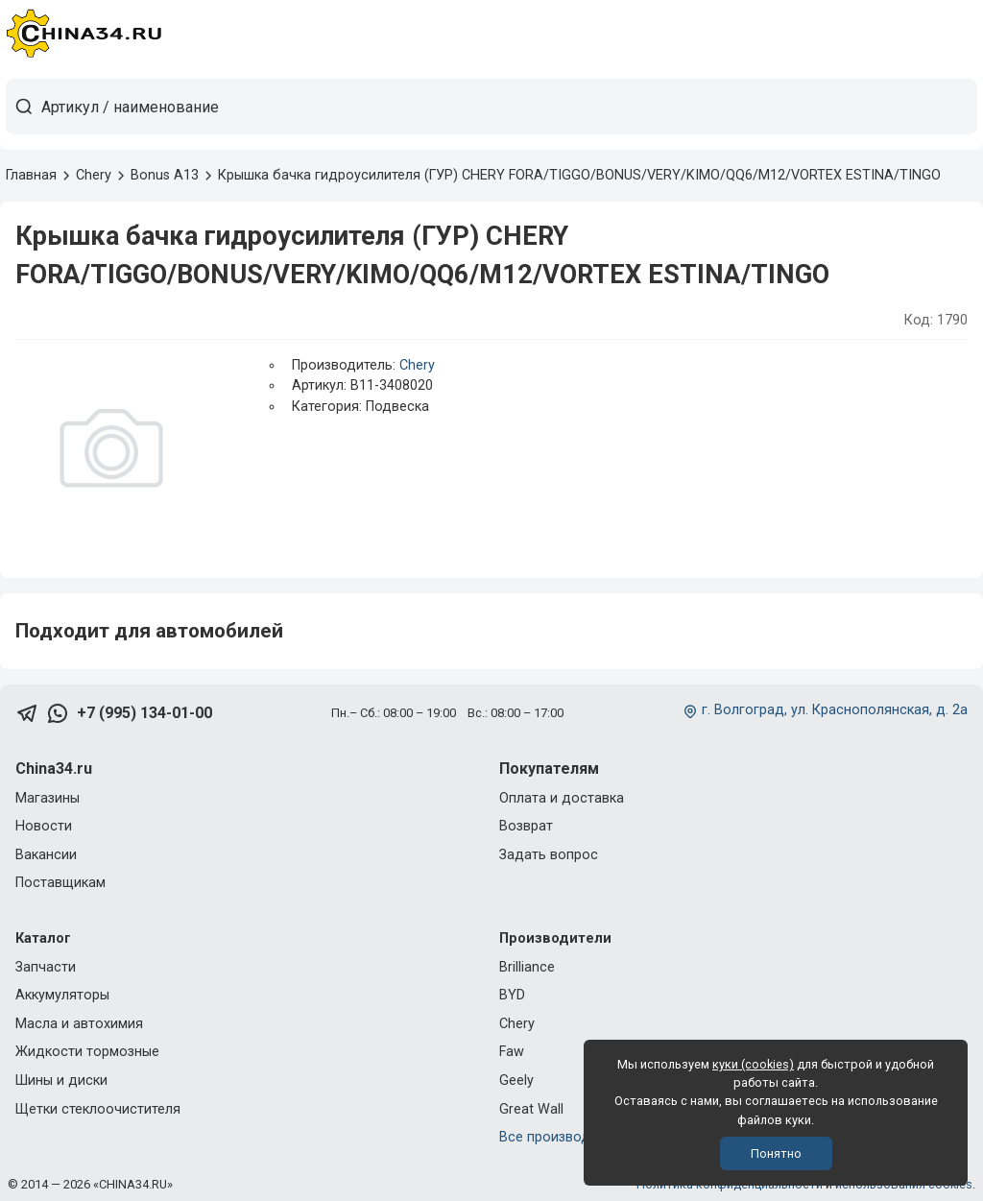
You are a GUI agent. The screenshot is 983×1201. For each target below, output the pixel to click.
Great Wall (531, 1109)
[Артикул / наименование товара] (508, 106)
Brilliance (527, 967)
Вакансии (46, 855)
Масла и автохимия (79, 1024)
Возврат (526, 826)
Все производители (563, 1137)
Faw (511, 1052)
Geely (516, 1080)
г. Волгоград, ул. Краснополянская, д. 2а (835, 710)
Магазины (47, 798)
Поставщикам (60, 883)
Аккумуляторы (62, 995)
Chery (417, 365)
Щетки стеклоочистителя (97, 1109)
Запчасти (45, 967)
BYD (512, 995)
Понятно (776, 1153)
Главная (31, 175)
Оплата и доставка (561, 798)
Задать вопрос (548, 855)
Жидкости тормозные (87, 1052)
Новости (43, 826)
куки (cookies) (753, 1064)
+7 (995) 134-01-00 (144, 713)
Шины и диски (61, 1080)
